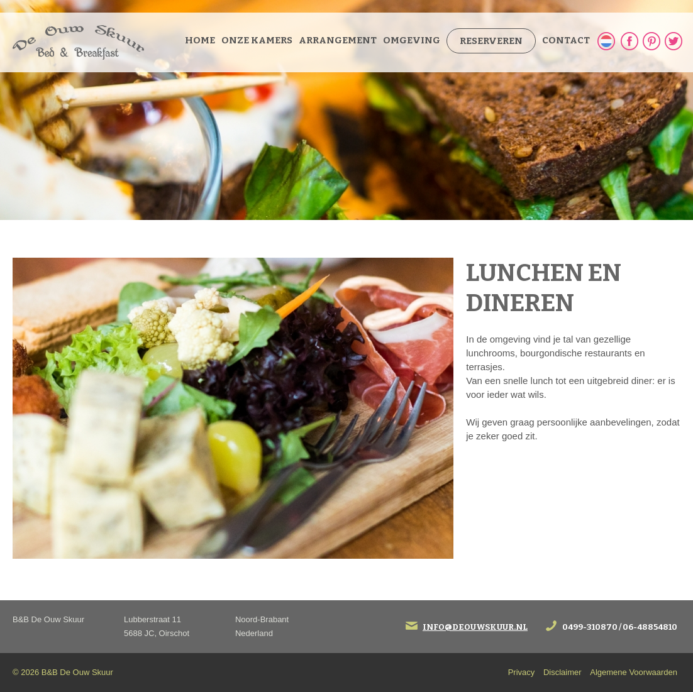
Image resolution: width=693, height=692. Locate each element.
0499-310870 (590, 627)
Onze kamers (256, 40)
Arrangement (338, 40)
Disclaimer (562, 672)
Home (200, 40)
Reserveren (491, 41)
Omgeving (411, 40)
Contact (566, 40)
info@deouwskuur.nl (475, 627)
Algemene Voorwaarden (633, 672)
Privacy (521, 672)
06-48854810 (650, 627)
